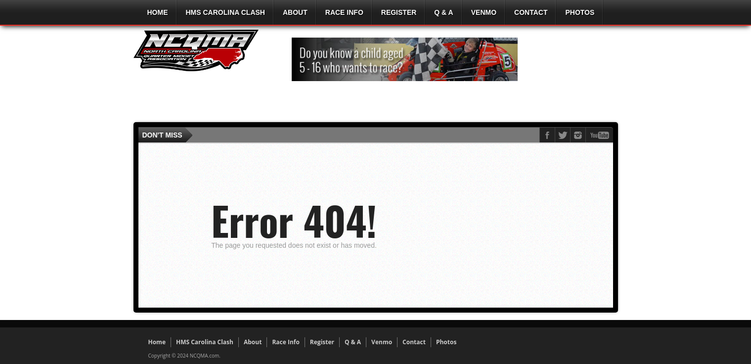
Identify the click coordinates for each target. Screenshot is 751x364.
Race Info (344, 12)
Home (157, 12)
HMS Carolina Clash (225, 12)
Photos (579, 12)
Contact (530, 12)
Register (399, 12)
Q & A (443, 12)
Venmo (483, 12)
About (295, 12)
